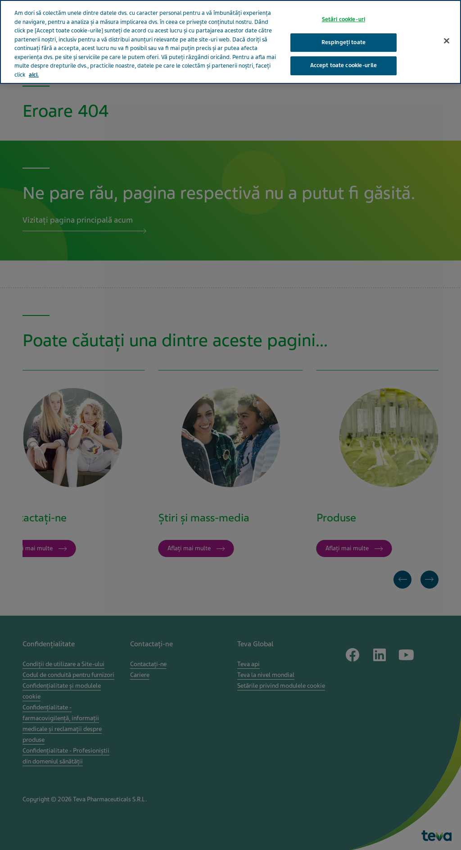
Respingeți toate (343, 32)
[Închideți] (446, 31)
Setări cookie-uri (343, 9)
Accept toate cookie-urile (343, 55)
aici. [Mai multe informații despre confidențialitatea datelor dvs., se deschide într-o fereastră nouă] (34, 64)
